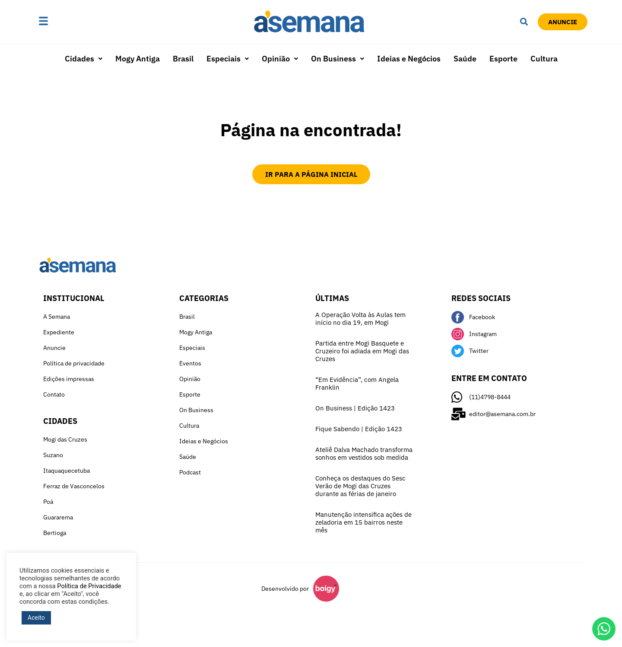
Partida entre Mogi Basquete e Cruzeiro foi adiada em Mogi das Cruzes (362, 351)
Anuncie (54, 348)
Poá (48, 502)
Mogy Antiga (137, 59)
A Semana (56, 316)
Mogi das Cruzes (65, 439)
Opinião (280, 59)
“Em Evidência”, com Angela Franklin (357, 383)
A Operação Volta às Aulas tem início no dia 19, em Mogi (360, 319)
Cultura (544, 59)
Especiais (227, 59)
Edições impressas (68, 379)
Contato (54, 394)
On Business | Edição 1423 (355, 408)
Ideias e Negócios (409, 59)
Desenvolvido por (285, 589)
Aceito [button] (36, 617)
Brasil (183, 59)
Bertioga (54, 533)
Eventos (190, 363)
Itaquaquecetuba (66, 470)
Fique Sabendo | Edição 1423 (358, 429)
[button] (70, 21)
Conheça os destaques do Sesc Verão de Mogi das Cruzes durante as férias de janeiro (360, 486)
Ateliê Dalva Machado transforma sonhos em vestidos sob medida (364, 453)
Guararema (58, 517)
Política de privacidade (74, 363)
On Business (337, 59)
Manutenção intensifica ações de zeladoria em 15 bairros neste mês (363, 522)
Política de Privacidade (89, 586)
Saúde (465, 59)
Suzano (53, 455)
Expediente (58, 332)
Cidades (83, 59)
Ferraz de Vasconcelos (74, 486)
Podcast (190, 472)
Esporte (503, 59)
